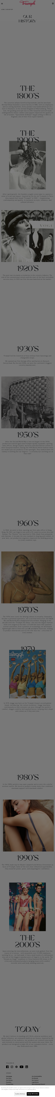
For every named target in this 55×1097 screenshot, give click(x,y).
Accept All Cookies (33, 1093)
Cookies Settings (20, 1093)
